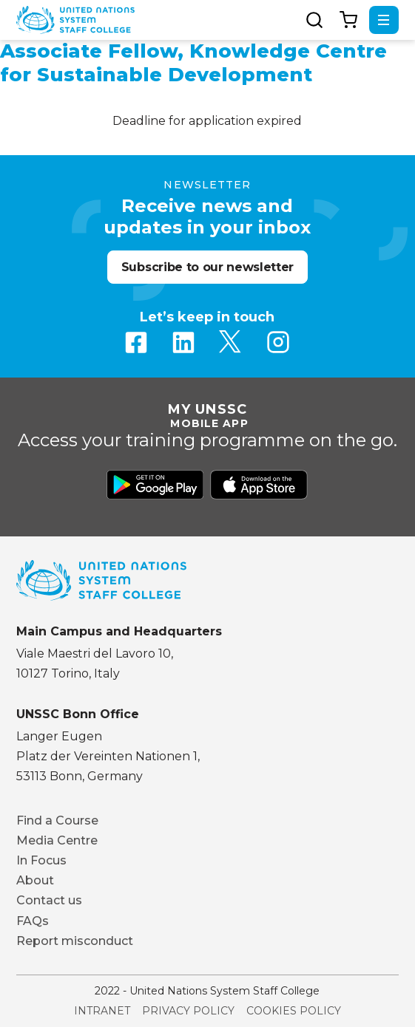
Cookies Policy (293, 1010)
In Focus (41, 860)
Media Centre (57, 840)
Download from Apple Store (259, 484)
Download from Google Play (155, 484)
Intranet (102, 1010)
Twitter (231, 342)
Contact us (49, 900)
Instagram (278, 342)
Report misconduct (74, 941)
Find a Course (57, 820)
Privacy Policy (188, 1010)
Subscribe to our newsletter (207, 267)
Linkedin (183, 342)
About (35, 880)
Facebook (136, 342)
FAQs (32, 921)
